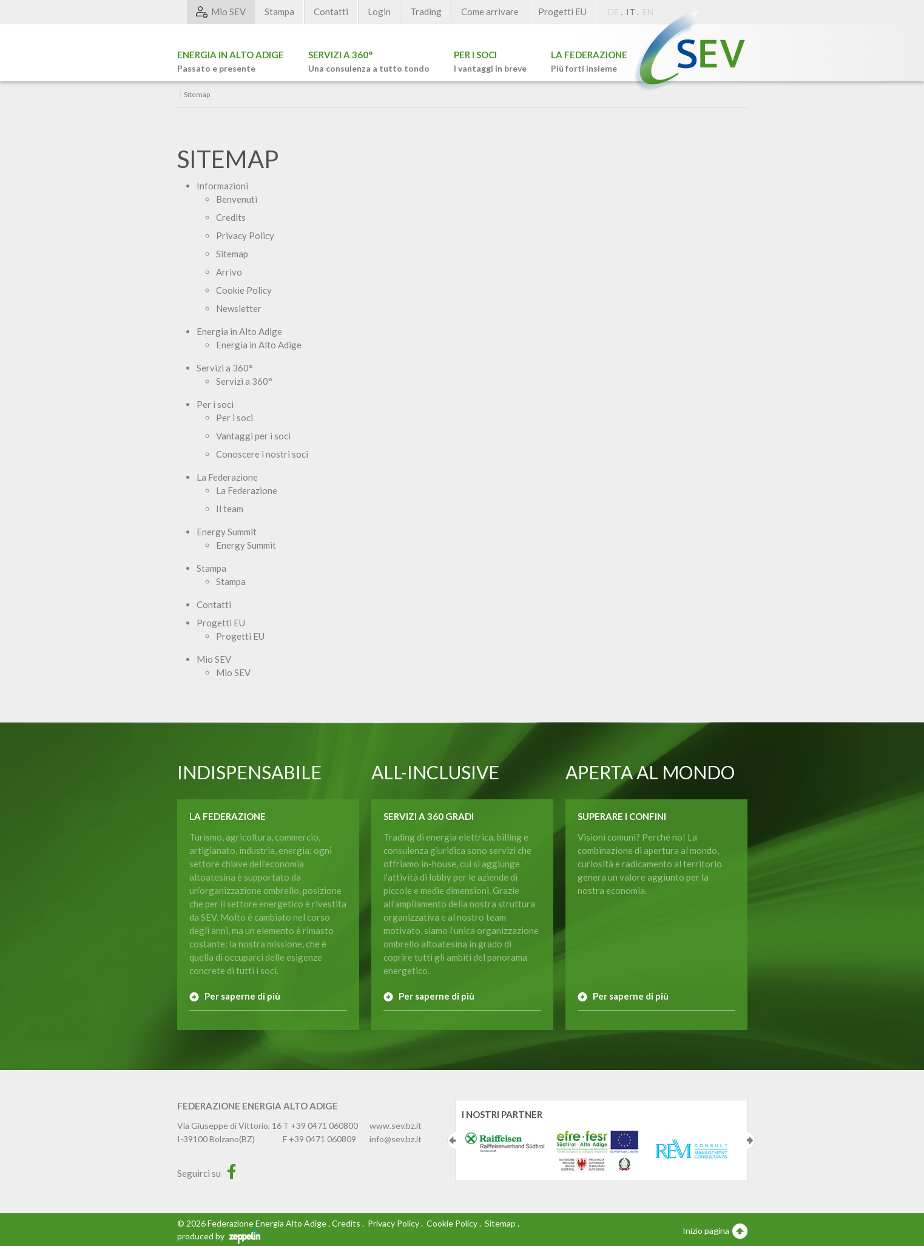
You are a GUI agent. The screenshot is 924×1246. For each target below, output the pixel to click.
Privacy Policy (245, 235)
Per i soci (215, 404)
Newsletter (238, 308)
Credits (231, 217)
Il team (229, 508)
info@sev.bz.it (395, 1139)
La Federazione (227, 477)
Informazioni (222, 185)
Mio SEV (214, 659)
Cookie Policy (244, 290)
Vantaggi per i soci (253, 435)
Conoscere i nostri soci (262, 454)
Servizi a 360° (225, 367)
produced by (218, 1236)
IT (630, 12)
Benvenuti (236, 199)
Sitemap (232, 253)
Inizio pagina (715, 1230)
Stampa (279, 11)
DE (613, 12)
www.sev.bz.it (395, 1125)
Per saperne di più (242, 995)
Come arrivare (490, 11)
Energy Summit (227, 531)
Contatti (331, 11)
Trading (426, 11)
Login (379, 11)
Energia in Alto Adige (239, 331)
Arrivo (229, 271)
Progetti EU (562, 11)
